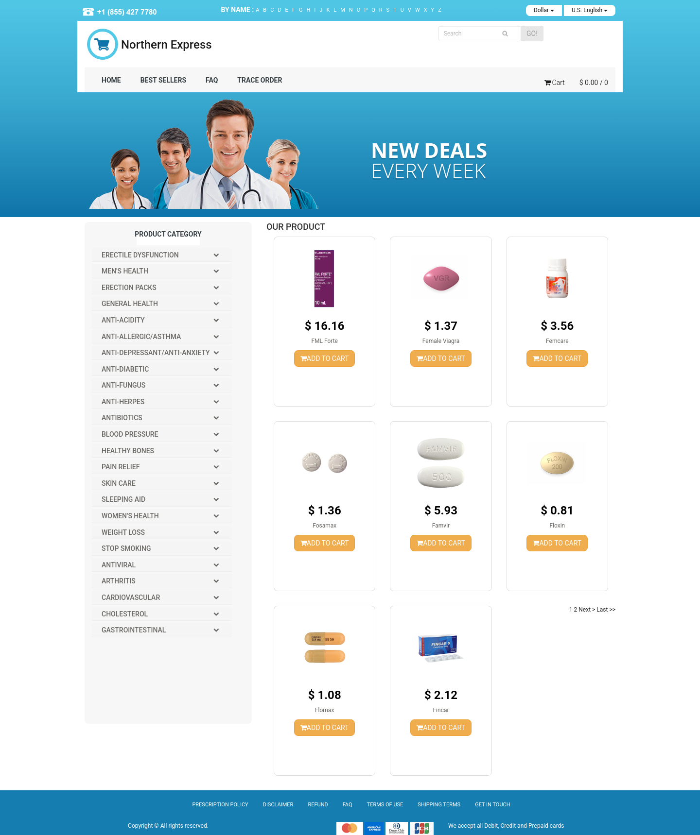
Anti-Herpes (123, 402)
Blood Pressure (130, 434)
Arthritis (119, 581)
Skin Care (119, 483)
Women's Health (130, 516)
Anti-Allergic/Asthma (141, 337)
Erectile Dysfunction (140, 255)
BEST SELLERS (163, 80)
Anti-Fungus (123, 385)
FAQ (212, 80)
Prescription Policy (220, 804)
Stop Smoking (126, 548)
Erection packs (129, 287)
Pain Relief (121, 467)
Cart (554, 82)
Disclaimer (278, 804)
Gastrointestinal (134, 630)
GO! (532, 33)
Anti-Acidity (123, 320)
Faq (347, 804)
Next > (586, 609)
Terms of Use (385, 804)
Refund (318, 804)
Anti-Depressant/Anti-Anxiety (156, 353)
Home (111, 80)
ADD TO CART (324, 358)
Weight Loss (123, 532)
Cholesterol (125, 614)
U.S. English (590, 10)
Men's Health (125, 271)
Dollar (544, 10)
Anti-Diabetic (125, 369)
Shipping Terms (439, 804)
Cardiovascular (131, 597)
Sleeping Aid (123, 499)
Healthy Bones (128, 451)
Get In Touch (492, 804)
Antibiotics (122, 418)
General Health (130, 303)
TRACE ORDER (259, 80)
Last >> (605, 609)
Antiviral (119, 565)
